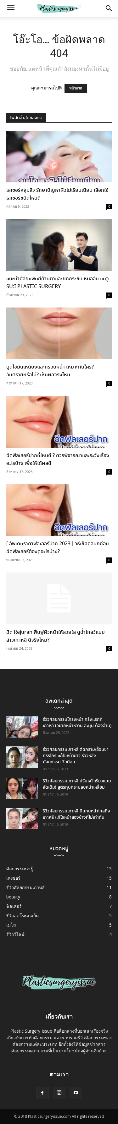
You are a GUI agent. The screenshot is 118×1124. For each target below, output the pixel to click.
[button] (11, 8)
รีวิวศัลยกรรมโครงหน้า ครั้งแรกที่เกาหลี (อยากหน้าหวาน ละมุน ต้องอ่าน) (77, 722)
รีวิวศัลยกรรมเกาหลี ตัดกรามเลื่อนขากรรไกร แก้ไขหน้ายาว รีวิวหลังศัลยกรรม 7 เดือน (76, 755)
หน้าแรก (75, 88)
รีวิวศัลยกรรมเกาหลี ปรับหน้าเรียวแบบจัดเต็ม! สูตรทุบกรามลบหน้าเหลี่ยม (77, 784)
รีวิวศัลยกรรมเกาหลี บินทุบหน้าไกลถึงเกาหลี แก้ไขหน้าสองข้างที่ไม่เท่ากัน (76, 814)
